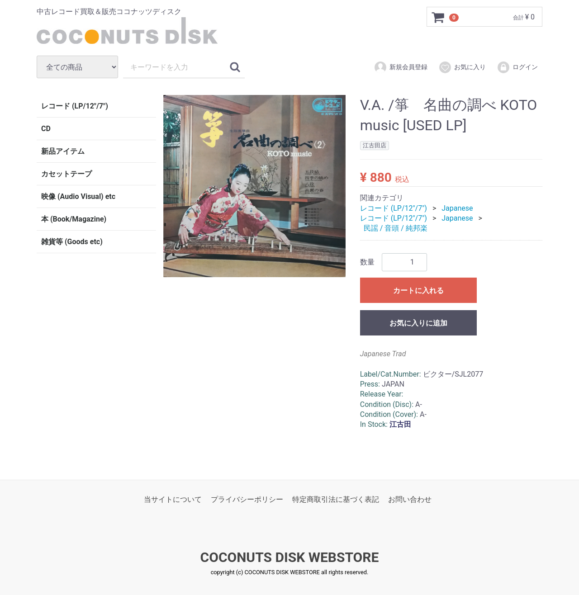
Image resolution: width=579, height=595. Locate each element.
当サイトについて (173, 499)
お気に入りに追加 (418, 322)
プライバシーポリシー (247, 499)
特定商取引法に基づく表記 (335, 499)
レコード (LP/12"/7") (74, 106)
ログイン (517, 67)
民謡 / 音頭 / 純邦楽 (395, 228)
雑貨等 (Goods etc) (72, 241)
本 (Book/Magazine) (73, 219)
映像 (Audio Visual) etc (78, 196)
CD (46, 128)
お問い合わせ (410, 499)
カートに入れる (418, 290)
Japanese (457, 207)
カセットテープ (66, 174)
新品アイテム (63, 151)
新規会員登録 (400, 67)
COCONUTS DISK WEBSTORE (289, 557)
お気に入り (462, 67)
